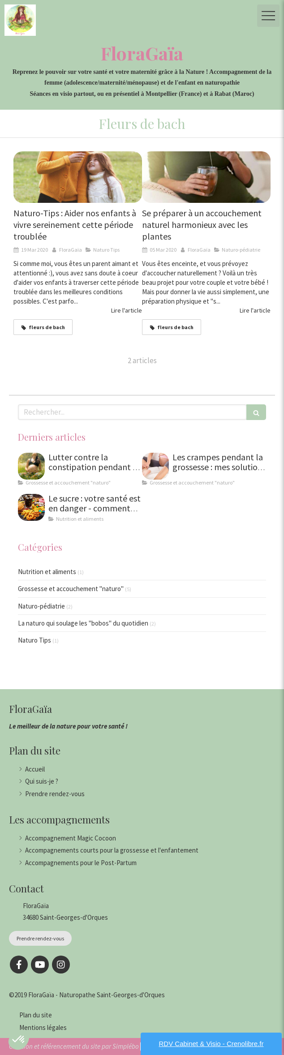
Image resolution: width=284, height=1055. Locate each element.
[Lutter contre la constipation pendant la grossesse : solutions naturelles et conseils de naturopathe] (31, 466)
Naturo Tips (34, 640)
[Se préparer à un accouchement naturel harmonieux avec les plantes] (206, 177)
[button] (19, 1040)
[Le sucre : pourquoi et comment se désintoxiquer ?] (31, 507)
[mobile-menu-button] (268, 15)
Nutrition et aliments (47, 571)
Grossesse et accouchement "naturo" (71, 588)
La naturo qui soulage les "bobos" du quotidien (83, 623)
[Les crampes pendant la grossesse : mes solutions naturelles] (155, 466)
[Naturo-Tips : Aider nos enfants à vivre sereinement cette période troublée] (77, 177)
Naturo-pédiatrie (41, 606)
